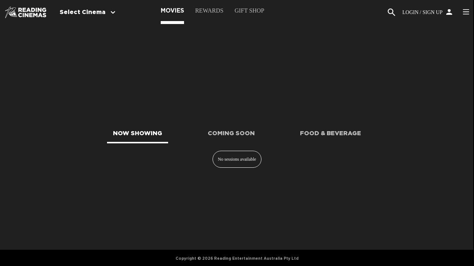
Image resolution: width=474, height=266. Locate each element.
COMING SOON (231, 133)
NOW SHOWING (137, 133)
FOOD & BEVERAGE (330, 133)
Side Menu (465, 11)
